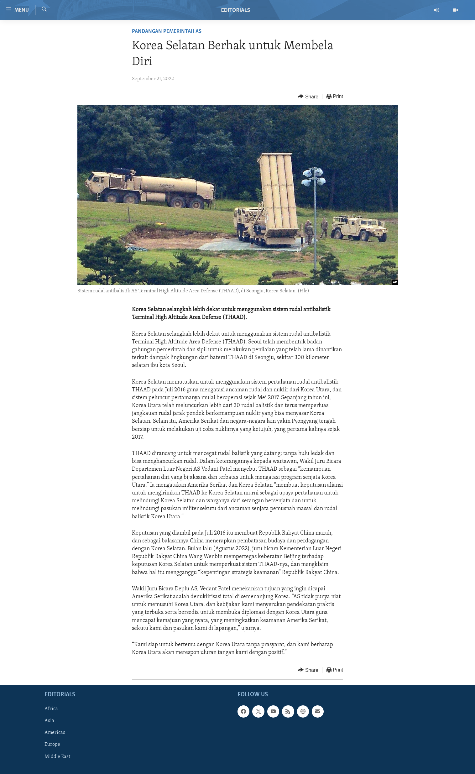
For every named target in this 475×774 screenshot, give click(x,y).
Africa (51, 709)
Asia (49, 721)
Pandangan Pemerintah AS (166, 31)
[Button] (308, 96)
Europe (52, 744)
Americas (54, 732)
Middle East (57, 756)
